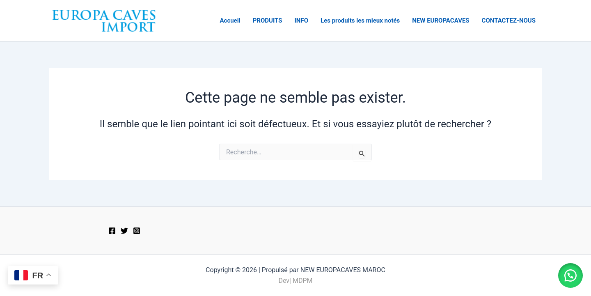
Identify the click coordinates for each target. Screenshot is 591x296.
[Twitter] (124, 230)
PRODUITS (267, 20)
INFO (301, 20)
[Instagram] (136, 230)
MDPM (303, 281)
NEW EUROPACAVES (440, 20)
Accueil (230, 20)
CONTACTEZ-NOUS (509, 20)
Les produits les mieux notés (360, 20)
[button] (570, 275)
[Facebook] (112, 230)
